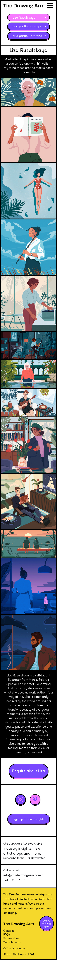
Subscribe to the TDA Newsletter (24, 858)
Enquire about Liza (28, 771)
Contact (8, 931)
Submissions (11, 938)
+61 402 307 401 (14, 880)
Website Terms (12, 942)
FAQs (6, 934)
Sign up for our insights (29, 819)
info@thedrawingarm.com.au (24, 875)
